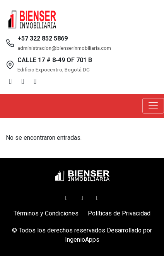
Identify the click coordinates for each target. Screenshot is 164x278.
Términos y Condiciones (46, 213)
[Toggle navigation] (153, 106)
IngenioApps (82, 239)
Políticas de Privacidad (119, 213)
